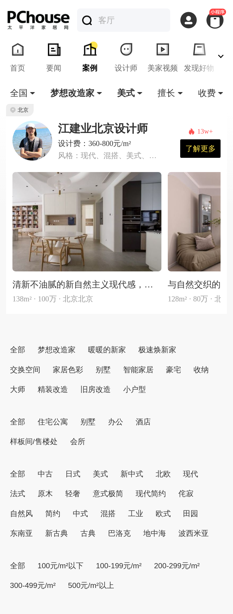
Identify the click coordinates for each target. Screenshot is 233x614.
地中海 (154, 533)
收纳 (201, 370)
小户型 (134, 389)
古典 (88, 533)
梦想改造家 (57, 350)
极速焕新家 (157, 350)
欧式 (163, 513)
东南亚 (21, 533)
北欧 (163, 474)
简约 (52, 513)
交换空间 (25, 370)
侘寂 (186, 494)
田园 (190, 513)
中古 (45, 474)
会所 (77, 441)
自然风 (21, 513)
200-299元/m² (177, 566)
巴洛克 (119, 533)
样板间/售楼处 (34, 441)
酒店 (143, 422)
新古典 (56, 533)
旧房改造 (95, 389)
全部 (17, 350)
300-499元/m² (33, 585)
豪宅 (173, 370)
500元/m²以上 (91, 585)
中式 (80, 513)
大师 (17, 389)
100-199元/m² (119, 566)
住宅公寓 (53, 422)
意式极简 (108, 494)
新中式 (131, 474)
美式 (100, 474)
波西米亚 (193, 533)
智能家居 (138, 370)
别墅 (103, 370)
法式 (17, 494)
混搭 (108, 513)
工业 (135, 513)
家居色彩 (68, 370)
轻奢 (72, 494)
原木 (45, 494)
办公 (115, 422)
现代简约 (151, 494)
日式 (72, 474)
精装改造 (53, 389)
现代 (190, 474)
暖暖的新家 (107, 350)
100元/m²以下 (60, 566)
